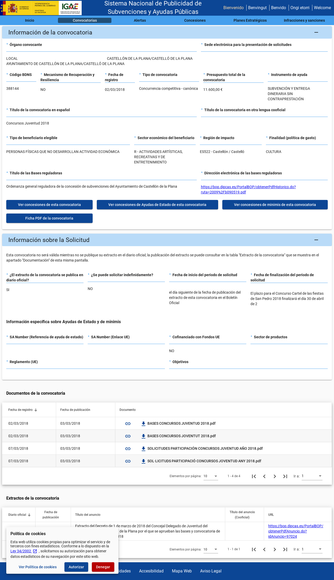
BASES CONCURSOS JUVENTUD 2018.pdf (178, 423)
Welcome (322, 7)
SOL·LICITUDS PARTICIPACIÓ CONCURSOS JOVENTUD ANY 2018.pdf (201, 461)
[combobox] (211, 475)
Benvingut (257, 7)
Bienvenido (233, 7)
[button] (167, 32)
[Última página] (285, 476)
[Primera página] (254, 476)
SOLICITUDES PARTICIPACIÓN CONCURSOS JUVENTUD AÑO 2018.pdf (202, 448)
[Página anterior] (264, 476)
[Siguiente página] (275, 476)
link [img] (128, 424)
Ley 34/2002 (23, 551)
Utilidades (121, 571)
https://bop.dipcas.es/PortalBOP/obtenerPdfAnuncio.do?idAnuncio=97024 (295, 531)
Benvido (278, 7)
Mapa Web (182, 571)
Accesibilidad (151, 571)
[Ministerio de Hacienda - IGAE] (43, 8)
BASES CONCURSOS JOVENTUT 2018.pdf (178, 436)
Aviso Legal (211, 571)
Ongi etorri (299, 7)
